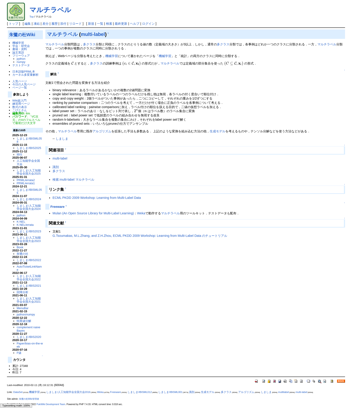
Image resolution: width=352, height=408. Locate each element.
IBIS (19, 154)
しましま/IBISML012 (140, 392)
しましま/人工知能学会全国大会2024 (29, 207)
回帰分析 (22, 292)
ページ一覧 (19, 87)
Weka (141, 213)
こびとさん (19, 110)
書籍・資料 (19, 49)
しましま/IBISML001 (170, 392)
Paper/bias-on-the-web (30, 345)
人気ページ (19, 81)
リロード (75, 23)
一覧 (100, 23)
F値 (19, 353)
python (21, 58)
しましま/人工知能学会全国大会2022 (29, 277)
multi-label (93, 34)
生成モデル (217, 131)
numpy (21, 62)
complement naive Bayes (28, 329)
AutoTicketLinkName (29, 268)
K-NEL (21, 221)
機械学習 (111, 56)
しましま (62, 138)
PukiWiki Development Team (51, 404)
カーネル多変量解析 (25, 74)
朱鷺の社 (22, 253)
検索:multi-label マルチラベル (73, 179)
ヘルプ (134, 23)
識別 (56, 167)
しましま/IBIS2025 (29, 148)
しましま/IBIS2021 (29, 285)
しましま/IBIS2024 (29, 199)
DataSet (18, 392)
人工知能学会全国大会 (28, 162)
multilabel (283, 392)
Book (20, 247)
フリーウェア (21, 55)
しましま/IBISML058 (29, 140)
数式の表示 (19, 107)
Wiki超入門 (19, 100)
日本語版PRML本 (23, 71)
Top (31, 16)
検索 (109, 23)
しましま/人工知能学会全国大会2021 (29, 300)
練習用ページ (21, 103)
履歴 (54, 23)
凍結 (36, 23)
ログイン (148, 23)
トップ (13, 23)
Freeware (57, 206)
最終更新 (121, 23)
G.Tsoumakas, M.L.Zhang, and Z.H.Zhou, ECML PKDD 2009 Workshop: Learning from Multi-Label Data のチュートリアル (140, 235)
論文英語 (18, 52)
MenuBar (23, 308)
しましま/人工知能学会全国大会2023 (29, 239)
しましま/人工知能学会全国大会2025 (29, 172)
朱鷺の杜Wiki (22, 34)
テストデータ (21, 65)
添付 (63, 23)
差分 (45, 23)
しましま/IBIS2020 (29, 337)
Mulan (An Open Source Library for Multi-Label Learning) (93, 213)
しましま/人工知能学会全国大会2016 (68, 392)
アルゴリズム (101, 131)
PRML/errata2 (26, 180)
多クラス (89, 44)
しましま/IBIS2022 (29, 260)
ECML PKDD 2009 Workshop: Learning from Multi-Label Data (97, 198)
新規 (91, 23)
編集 (27, 23)
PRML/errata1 (26, 183)
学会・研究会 (21, 46)
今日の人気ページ (24, 84)
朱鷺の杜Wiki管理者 (29, 399)
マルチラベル (50, 9)
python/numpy (26, 314)
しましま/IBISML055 (29, 191)
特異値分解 (24, 321)
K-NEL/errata (25, 224)
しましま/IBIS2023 (29, 231)
